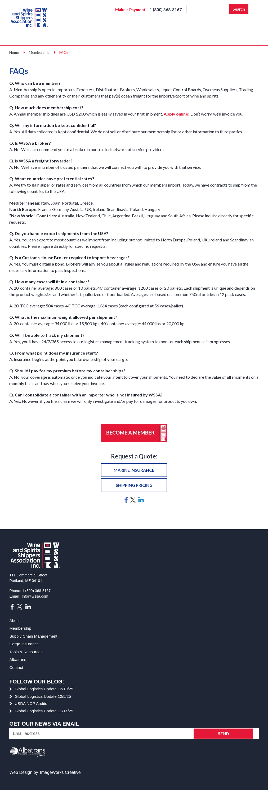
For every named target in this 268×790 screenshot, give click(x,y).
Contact (16, 667)
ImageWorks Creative (60, 772)
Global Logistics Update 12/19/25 (44, 689)
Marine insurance (134, 470)
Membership (20, 628)
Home (14, 52)
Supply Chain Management (33, 636)
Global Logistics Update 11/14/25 (44, 711)
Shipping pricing (134, 485)
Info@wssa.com (35, 596)
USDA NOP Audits (31, 703)
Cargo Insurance (24, 644)
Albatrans (17, 659)
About (14, 620)
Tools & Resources (25, 652)
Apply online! (177, 113)
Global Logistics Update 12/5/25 (43, 696)
